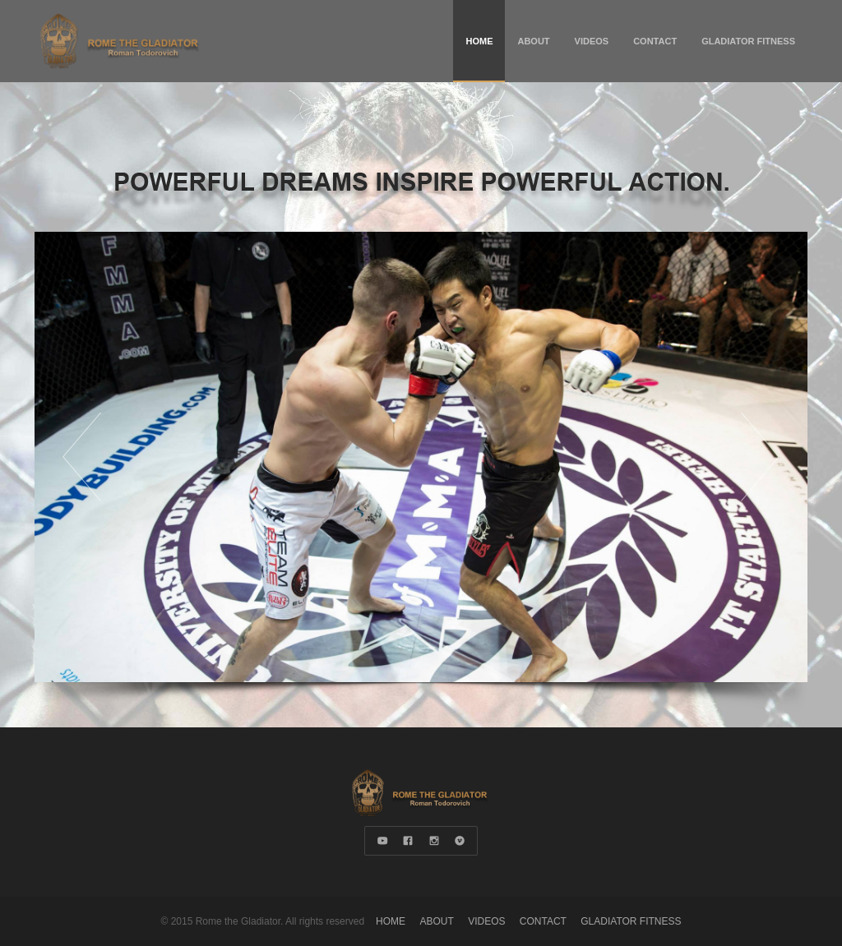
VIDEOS (592, 41)
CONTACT (655, 41)
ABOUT (533, 41)
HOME (479, 41)
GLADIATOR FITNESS (748, 41)
